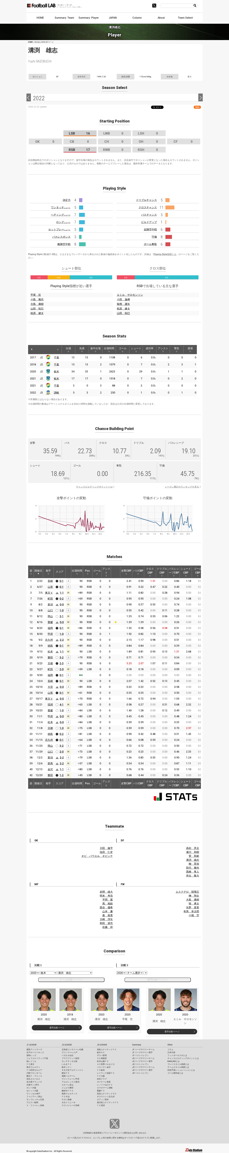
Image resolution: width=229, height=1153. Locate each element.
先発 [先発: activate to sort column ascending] (82, 349)
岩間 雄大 (106, 891)
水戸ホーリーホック (35, 1052)
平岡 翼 (107, 899)
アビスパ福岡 (32, 1102)
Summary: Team (64, 17)
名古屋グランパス (34, 1082)
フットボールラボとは (177, 1055)
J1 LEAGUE (31, 1045)
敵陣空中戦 (64, 244)
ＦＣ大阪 (101, 1076)
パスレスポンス (61, 236)
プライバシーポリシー (112, 1133)
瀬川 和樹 (192, 852)
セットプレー (59, 229)
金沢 (50, 769)
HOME (40, 17)
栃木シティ (66, 1067)
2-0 (61, 669)
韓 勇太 (194, 903)
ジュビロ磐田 (67, 1088)
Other (170, 1045)
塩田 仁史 (106, 852)
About (161, 17)
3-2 (61, 657)
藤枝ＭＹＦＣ (67, 1091)
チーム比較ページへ (71, 979)
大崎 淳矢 (106, 919)
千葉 (56, 357)
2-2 (62, 639)
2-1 (61, 616)
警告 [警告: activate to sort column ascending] (176, 349)
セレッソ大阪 (32, 1091)
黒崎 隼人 (192, 871)
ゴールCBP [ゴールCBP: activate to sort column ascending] (198, 572)
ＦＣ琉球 (101, 1105)
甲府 (50, 634)
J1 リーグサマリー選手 (142, 1052)
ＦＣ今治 (66, 1096)
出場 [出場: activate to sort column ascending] (68, 349)
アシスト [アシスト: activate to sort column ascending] (163, 349)
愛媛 (50, 622)
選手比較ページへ (157, 979)
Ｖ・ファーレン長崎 (35, 1105)
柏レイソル (31, 1061)
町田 (50, 598)
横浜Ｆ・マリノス (34, 1076)
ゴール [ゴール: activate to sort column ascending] (122, 349)
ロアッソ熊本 (103, 1099)
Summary (136, 1045)
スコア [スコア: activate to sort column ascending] (59, 571)
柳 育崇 (194, 863)
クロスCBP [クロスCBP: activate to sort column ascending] (150, 572)
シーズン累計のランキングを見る (182, 486)
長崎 (50, 581)
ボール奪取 (150, 244)
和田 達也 (106, 923)
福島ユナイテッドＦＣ (107, 1049)
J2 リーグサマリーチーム (143, 1058)
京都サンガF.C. (32, 1085)
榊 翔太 (194, 895)
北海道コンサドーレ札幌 (72, 1049)
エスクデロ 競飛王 (187, 891)
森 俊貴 (107, 915)
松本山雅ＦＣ (103, 1061)
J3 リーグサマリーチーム (143, 1067)
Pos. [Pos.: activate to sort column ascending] (87, 572)
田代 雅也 (192, 867)
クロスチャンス (148, 207)
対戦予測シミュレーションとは (181, 1070)
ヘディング (61, 214)
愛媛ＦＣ (101, 1091)
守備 (154, 236)
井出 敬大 (192, 875)
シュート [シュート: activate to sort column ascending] (136, 349)
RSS (197, 107)
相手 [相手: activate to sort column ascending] (48, 572)
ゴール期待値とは (175, 1073)
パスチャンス (149, 214)
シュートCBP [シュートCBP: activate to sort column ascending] (186, 572)
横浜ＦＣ (66, 1073)
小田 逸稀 (123, 299)
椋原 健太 (37, 313)
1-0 (61, 610)
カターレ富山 (67, 1085)
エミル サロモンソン (130, 294)
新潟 (50, 604)
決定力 (67, 200)
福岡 (50, 628)
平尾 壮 (36, 294)
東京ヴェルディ (33, 1067)
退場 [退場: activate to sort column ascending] (190, 349)
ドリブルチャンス (146, 200)
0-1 (61, 581)
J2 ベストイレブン (140, 1064)
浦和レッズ (31, 1055)
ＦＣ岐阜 (101, 1070)
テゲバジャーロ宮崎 (70, 1105)
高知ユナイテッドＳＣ (107, 1094)
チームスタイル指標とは (178, 1067)
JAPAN (113, 17)
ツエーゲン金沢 (104, 1067)
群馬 (50, 763)
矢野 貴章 (192, 907)
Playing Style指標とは (164, 254)
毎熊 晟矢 (123, 304)
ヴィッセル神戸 (33, 1094)
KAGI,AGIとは (173, 1061)
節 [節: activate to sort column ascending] (31, 572)
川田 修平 (106, 848)
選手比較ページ (56, 1027)
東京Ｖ (49, 592)
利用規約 (88, 1133)
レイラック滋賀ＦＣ (106, 1073)
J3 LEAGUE (102, 1045)
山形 (50, 586)
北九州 (49, 639)
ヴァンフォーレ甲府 (70, 1079)
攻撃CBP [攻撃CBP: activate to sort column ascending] (126, 572)
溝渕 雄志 (192, 859)
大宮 (50, 686)
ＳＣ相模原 (102, 1058)
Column (137, 17)
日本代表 (171, 1052)
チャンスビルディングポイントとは (94, 486)
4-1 (61, 704)
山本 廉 (107, 911)
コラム (170, 1049)
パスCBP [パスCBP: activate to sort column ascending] (138, 572)
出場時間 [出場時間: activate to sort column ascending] (109, 349)
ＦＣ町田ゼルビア (34, 1070)
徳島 (50, 645)
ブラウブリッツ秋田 (70, 1058)
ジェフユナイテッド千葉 (37, 1058)
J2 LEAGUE (67, 1045)
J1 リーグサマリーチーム (143, 1049)
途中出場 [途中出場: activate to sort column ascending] (95, 349)
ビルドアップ (149, 222)
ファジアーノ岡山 (34, 1096)
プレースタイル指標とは (178, 1064)
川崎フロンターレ (34, 1073)
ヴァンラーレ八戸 (69, 1052)
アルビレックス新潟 (70, 1082)
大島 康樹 (37, 304)
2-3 (61, 663)
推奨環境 (97, 1133)
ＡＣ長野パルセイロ (106, 1064)
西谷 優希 (106, 907)
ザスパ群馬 (102, 1055)
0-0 (62, 604)
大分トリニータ (68, 1102)
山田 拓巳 (37, 308)
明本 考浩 (106, 895)
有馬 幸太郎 (191, 911)
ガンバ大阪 (31, 1088)
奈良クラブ (102, 1079)
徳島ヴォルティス (69, 1094)
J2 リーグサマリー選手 (142, 1061)
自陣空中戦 (150, 229)
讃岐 (56, 392)
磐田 (50, 657)
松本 (50, 651)
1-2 (61, 775)
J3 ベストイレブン (140, 1073)
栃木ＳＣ (101, 1052)
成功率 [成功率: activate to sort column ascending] (149, 349)
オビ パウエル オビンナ (97, 856)
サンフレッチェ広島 (35, 1099)
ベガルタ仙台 (67, 1055)
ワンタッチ (61, 207)
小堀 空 (194, 915)
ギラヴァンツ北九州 (106, 1096)
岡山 (50, 616)
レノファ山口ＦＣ (105, 1085)
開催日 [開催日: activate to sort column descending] (38, 572)
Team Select (185, 17)
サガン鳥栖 (66, 1099)
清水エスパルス (33, 1079)
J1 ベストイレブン (140, 1055)
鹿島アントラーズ (34, 1049)
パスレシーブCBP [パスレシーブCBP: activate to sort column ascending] (174, 572)
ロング (63, 222)
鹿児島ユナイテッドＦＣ (107, 1102)
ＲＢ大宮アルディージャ (72, 1070)
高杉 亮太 (192, 848)
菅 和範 (194, 856)
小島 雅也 (37, 299)
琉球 (50, 704)
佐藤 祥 (107, 927)
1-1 (62, 592)
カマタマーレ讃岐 (105, 1088)
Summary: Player (89, 17)
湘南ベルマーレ (68, 1076)
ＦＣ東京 (30, 1064)
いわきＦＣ (66, 1064)
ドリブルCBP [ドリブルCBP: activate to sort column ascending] (162, 572)
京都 (50, 663)
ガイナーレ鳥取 (104, 1082)
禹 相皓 (107, 903)
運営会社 (128, 1133)
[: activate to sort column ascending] (37, 349)
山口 (50, 610)
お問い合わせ (139, 1133)
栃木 (56, 371)
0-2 (61, 598)
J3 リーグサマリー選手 (142, 1070)
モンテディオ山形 (69, 1061)
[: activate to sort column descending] (31, 349)
